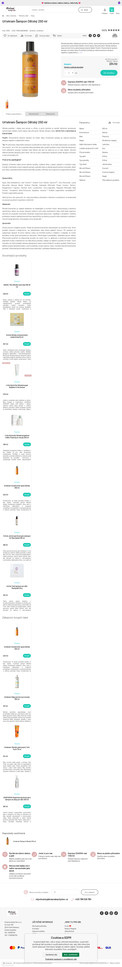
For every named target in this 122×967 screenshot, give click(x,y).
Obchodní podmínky (39, 926)
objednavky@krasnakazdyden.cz (52, 899)
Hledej (86, 10)
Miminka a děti (23, 16)
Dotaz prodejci (44, 36)
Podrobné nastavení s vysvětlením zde (61, 959)
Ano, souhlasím (70, 955)
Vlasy (32, 16)
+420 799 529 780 (83, 899)
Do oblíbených (12, 36)
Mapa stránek (115, 963)
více (80, 52)
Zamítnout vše (51, 955)
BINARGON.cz (103, 963)
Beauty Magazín (70, 929)
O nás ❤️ (68, 926)
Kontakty (35, 929)
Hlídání (59, 36)
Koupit (26, 294)
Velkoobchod (69, 931)
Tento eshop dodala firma (88, 963)
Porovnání (28, 36)
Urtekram (40, 31)
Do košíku (108, 72)
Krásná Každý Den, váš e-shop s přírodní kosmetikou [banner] (12, 9)
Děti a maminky (11, 16)
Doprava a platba (38, 931)
